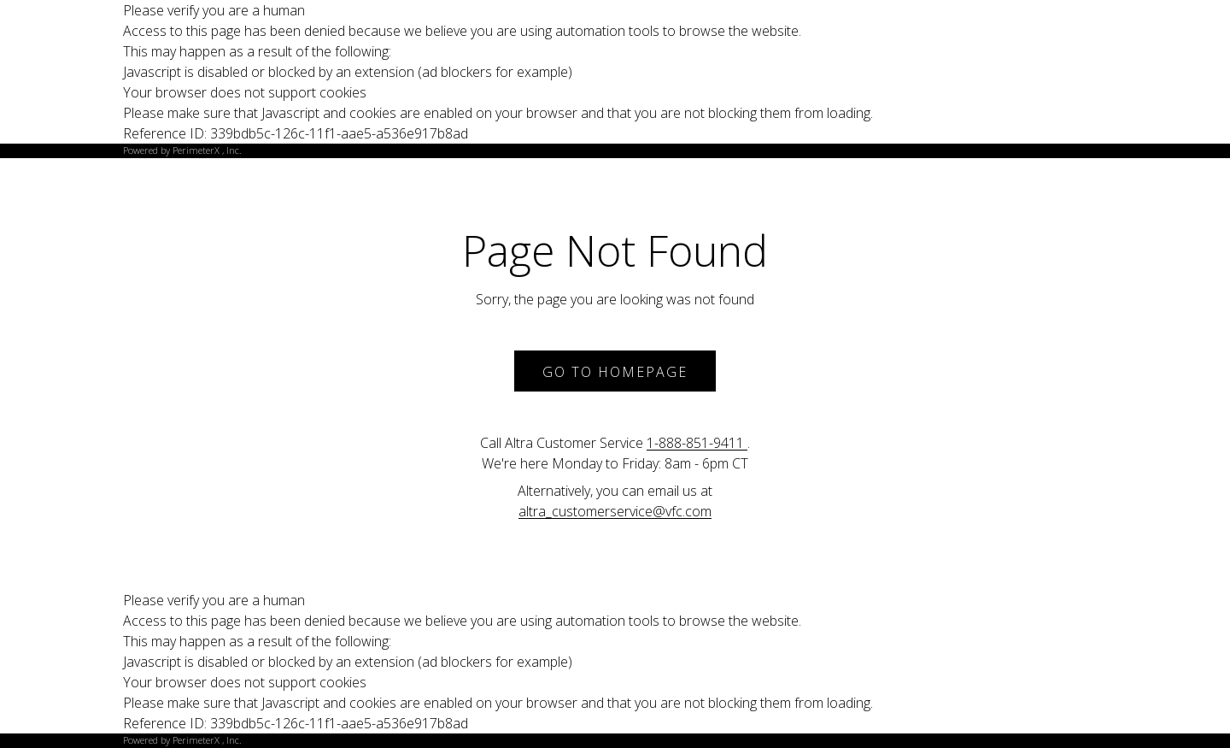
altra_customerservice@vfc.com (615, 511)
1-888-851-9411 (697, 442)
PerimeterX (196, 150)
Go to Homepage (615, 371)
